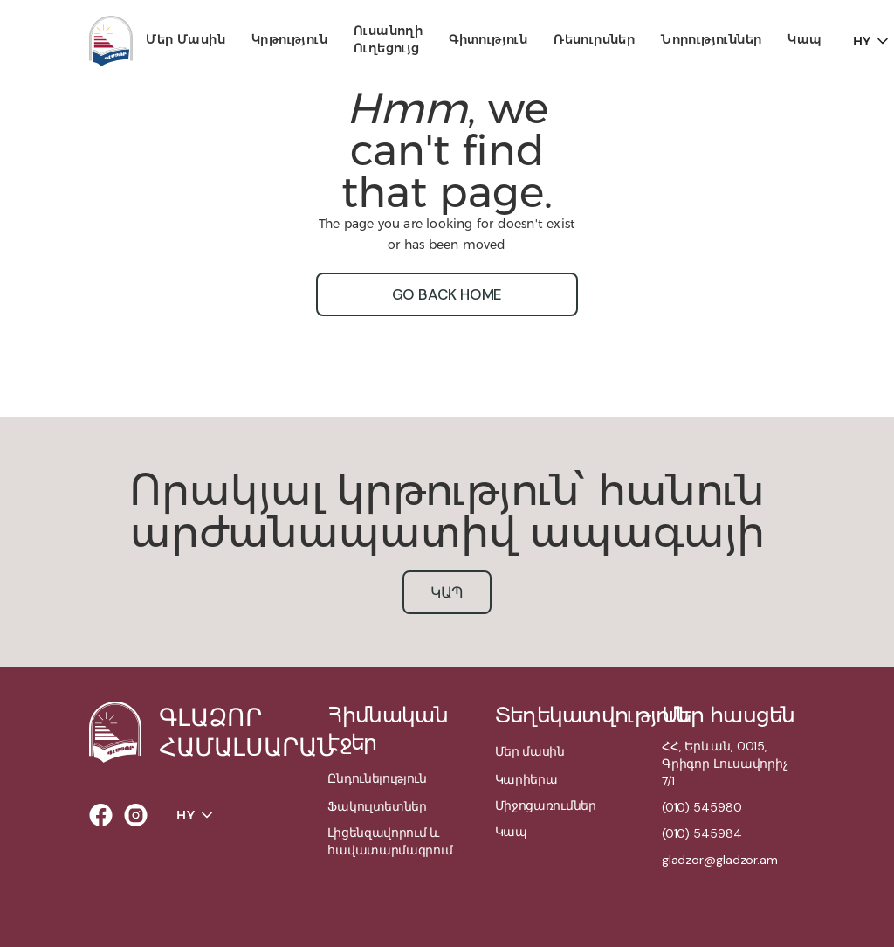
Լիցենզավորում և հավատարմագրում (390, 841)
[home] (111, 41)
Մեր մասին (185, 39)
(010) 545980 (702, 807)
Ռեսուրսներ (594, 39)
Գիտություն (488, 39)
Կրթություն (289, 39)
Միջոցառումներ (545, 805)
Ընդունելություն (376, 778)
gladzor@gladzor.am (720, 860)
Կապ (804, 39)
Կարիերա (526, 779)
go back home (447, 294)
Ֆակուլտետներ (376, 806)
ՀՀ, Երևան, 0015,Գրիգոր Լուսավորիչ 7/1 (725, 763)
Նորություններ (711, 39)
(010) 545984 (702, 833)
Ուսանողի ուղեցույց (388, 39)
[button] (185, 41)
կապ (447, 592)
